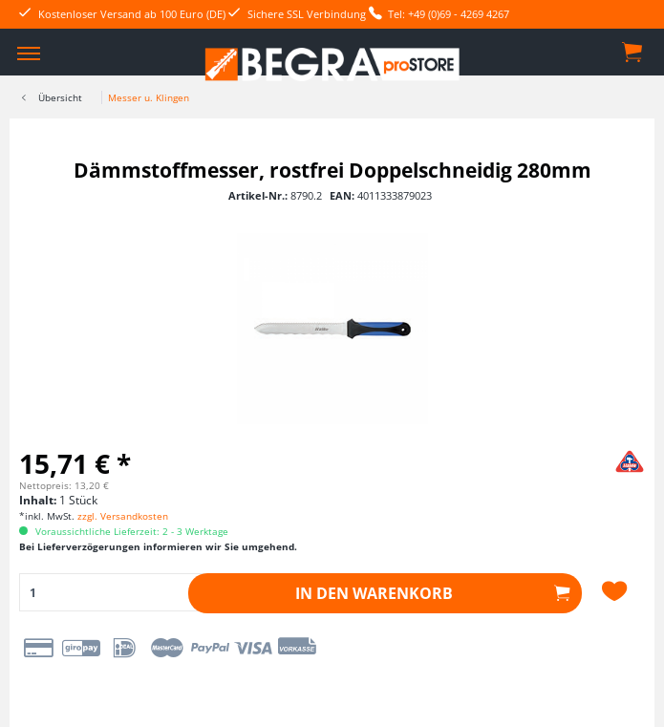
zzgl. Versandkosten (122, 516)
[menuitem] (28, 52)
